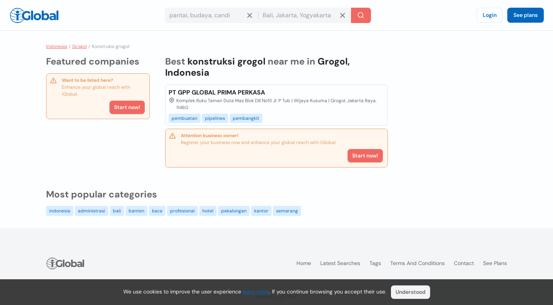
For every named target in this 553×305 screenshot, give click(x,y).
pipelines (215, 118)
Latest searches (340, 263)
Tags (375, 263)
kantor (261, 211)
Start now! (127, 107)
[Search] (361, 15)
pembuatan (184, 118)
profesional (182, 211)
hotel (208, 211)
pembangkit (246, 118)
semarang (287, 211)
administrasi (91, 211)
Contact (464, 263)
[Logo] (34, 15)
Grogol (79, 46)
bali (117, 211)
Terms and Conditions (417, 263)
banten (136, 211)
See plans (525, 15)
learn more (256, 291)
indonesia (59, 211)
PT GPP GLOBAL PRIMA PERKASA (217, 92)
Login (490, 15)
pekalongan (234, 211)
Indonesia (56, 46)
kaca (157, 211)
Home (303, 263)
